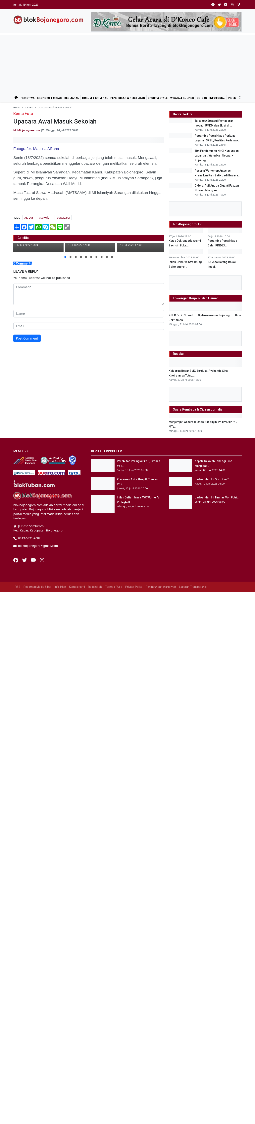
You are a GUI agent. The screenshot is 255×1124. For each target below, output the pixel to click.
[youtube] (226, 4)
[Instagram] (42, 848)
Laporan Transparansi (193, 875)
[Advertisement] (127, 63)
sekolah (45, 217)
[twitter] (219, 4)
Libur (29, 217)
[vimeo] (238, 4)
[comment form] (88, 294)
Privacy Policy (133, 875)
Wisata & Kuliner (182, 97)
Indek (232, 97)
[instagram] (232, 4)
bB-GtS (202, 97)
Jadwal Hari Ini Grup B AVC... (213, 767)
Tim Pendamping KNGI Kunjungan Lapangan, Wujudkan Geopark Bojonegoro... (217, 175)
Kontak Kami (77, 875)
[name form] (88, 313)
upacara (64, 217)
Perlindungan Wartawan (161, 875)
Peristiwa (27, 97)
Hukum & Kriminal (95, 97)
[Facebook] (16, 848)
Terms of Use (113, 875)
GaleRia (29, 107)
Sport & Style (158, 97)
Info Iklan (60, 875)
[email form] (88, 326)
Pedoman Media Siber (37, 875)
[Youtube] (33, 848)
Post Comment (27, 338)
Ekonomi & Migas (49, 97)
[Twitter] (25, 848)
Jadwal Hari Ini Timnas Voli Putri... (217, 785)
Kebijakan (71, 97)
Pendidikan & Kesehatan (127, 97)
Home (16, 107)
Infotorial (217, 97)
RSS (17, 875)
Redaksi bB (95, 875)
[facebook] (213, 4)
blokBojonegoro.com (26, 130)
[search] (239, 97)
